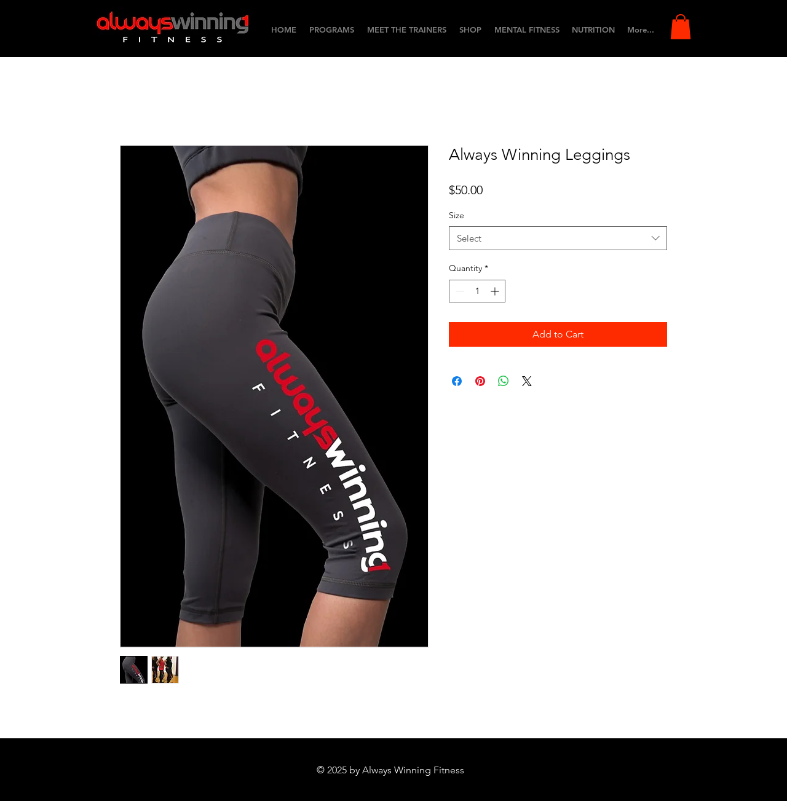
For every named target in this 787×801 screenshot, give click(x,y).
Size (456, 215)
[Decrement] (458, 291)
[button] (680, 26)
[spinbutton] (477, 291)
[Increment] (496, 291)
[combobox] (558, 238)
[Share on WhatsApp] (503, 381)
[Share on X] (527, 381)
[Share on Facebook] (456, 381)
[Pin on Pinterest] (480, 381)
